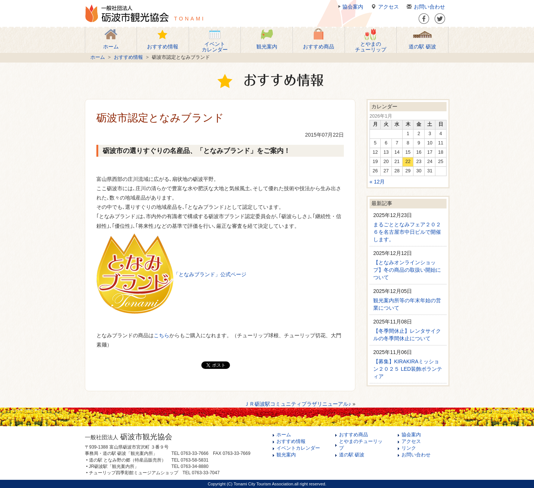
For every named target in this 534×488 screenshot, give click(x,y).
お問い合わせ (425, 7)
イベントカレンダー (298, 448)
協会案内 (349, 7)
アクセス (384, 7)
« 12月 (377, 182)
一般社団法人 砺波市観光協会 (127, 13)
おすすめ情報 (128, 57)
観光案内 (286, 454)
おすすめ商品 (353, 434)
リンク (409, 448)
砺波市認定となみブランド (160, 118)
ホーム (97, 57)
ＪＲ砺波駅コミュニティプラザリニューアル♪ (297, 404)
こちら (161, 335)
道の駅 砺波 (352, 454)
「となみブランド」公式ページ (209, 274)
